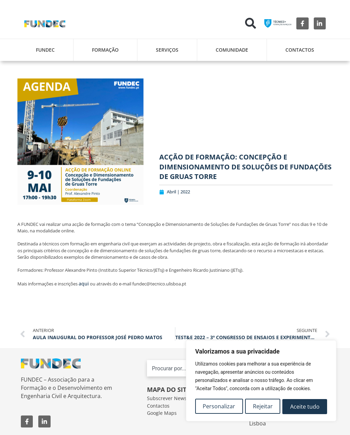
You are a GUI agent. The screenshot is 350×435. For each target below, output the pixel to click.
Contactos (299, 50)
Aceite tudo (305, 406)
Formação (105, 50)
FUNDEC (45, 50)
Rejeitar (263, 406)
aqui (84, 283)
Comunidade (232, 50)
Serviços (167, 50)
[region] (261, 381)
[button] (250, 23)
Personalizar (219, 406)
